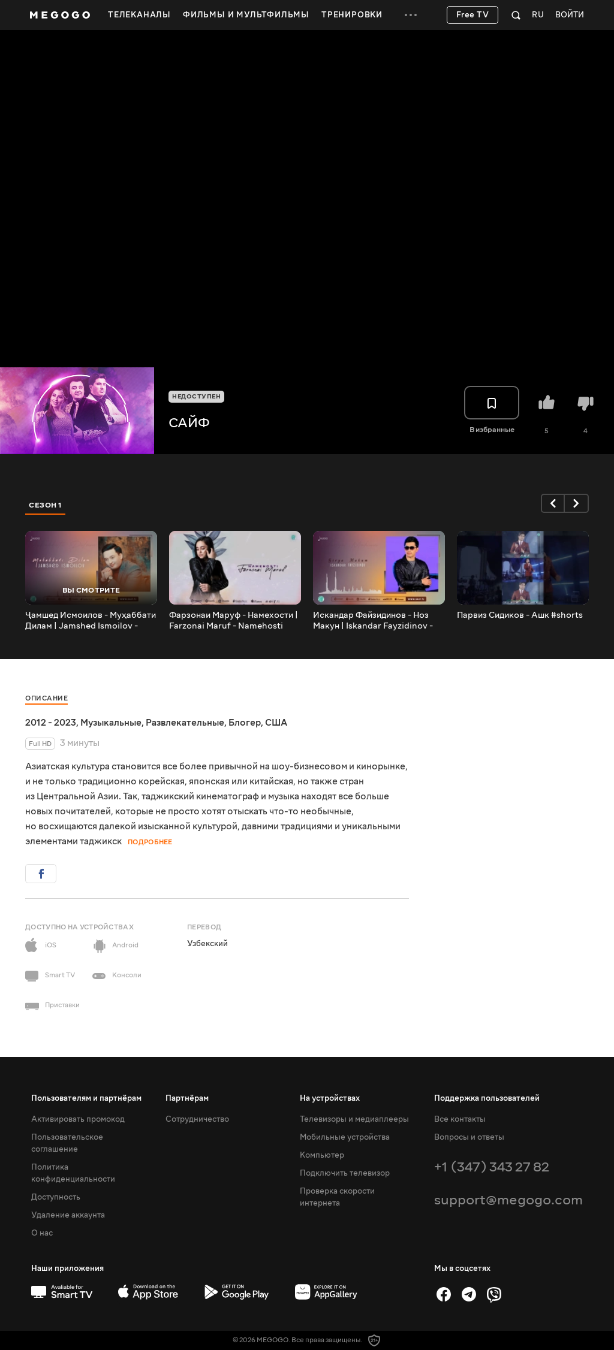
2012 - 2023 (50, 723)
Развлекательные (185, 723)
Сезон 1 (45, 505)
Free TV (472, 15)
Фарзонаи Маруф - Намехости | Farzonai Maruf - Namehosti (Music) (233, 621)
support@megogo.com (508, 1200)
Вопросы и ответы (469, 1137)
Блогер (244, 723)
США (276, 723)
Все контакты (460, 1119)
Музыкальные (111, 723)
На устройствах (330, 1098)
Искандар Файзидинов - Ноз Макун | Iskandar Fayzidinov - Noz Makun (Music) (373, 621)
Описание (46, 698)
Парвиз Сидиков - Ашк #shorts (520, 615)
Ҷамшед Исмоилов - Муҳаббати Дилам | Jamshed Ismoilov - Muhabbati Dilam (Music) (90, 621)
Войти (569, 15)
